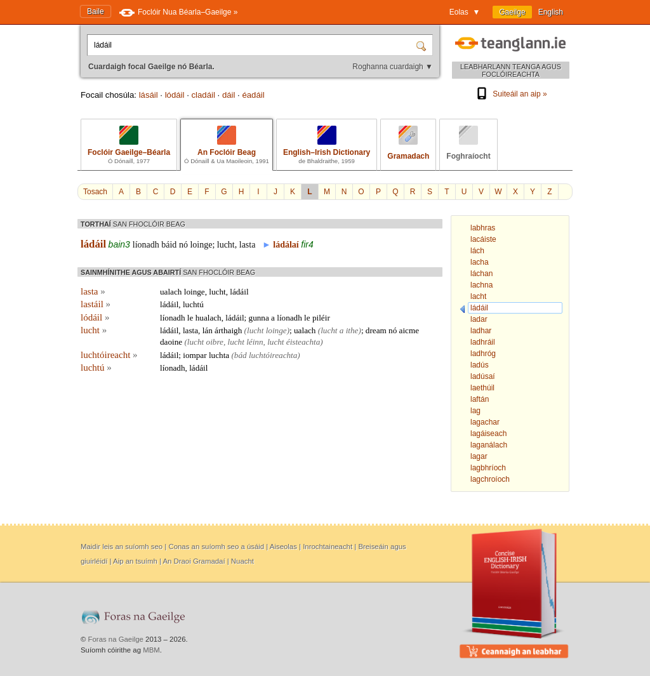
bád (240, 355)
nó (183, 244)
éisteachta (303, 342)
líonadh (146, 244)
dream (376, 330)
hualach (209, 317)
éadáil (253, 95)
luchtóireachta (273, 355)
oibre (214, 342)
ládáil (93, 244)
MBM (151, 650)
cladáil (203, 95)
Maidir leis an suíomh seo (121, 546)
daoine (171, 342)
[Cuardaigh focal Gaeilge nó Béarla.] (253, 45)
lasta (247, 244)
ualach (171, 291)
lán (207, 330)
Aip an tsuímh (135, 561)
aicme (409, 330)
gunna (259, 317)
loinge (201, 244)
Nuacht (242, 561)
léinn (254, 342)
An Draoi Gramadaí (193, 561)
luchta (219, 355)
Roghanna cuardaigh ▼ (392, 66)
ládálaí (285, 244)
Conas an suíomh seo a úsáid (216, 546)
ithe (352, 330)
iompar (194, 355)
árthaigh (228, 330)
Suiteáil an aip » (510, 94)
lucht (226, 244)
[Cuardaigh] (422, 45)
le (190, 317)
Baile (95, 11)
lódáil (175, 95)
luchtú (193, 304)
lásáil (148, 95)
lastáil (95, 304)
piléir (321, 317)
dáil (228, 95)
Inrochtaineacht (327, 546)
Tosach (95, 191)
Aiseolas (283, 546)
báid (168, 244)
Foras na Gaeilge (115, 639)
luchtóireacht (109, 355)
